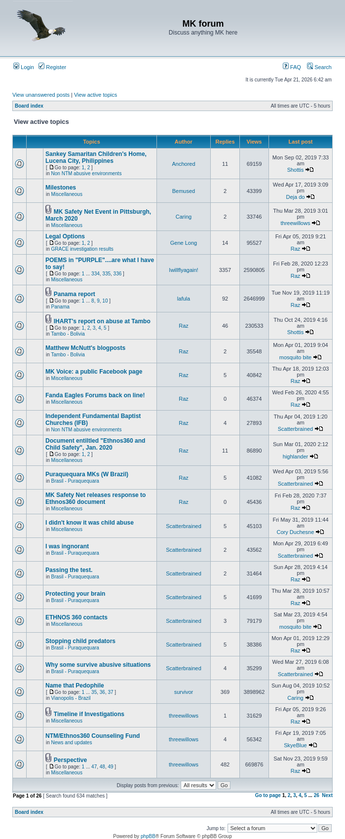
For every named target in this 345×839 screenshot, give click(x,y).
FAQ (292, 67)
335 (106, 273)
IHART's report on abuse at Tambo (102, 321)
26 (316, 795)
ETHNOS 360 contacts (76, 617)
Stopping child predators (80, 641)
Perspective (70, 760)
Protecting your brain (75, 593)
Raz (296, 249)
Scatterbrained (295, 429)
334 (95, 273)
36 (102, 692)
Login (23, 67)
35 (94, 692)
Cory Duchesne (295, 532)
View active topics (95, 95)
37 (110, 692)
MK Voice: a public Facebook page (93, 371)
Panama (60, 306)
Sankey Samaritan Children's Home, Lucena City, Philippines (96, 157)
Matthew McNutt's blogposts (85, 347)
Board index (29, 106)
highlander (295, 456)
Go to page (268, 795)
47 (94, 766)
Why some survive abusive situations (98, 664)
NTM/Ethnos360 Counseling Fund (92, 735)
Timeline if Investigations (89, 714)
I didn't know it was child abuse (89, 522)
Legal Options (65, 236)
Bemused (183, 191)
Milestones (60, 187)
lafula (183, 299)
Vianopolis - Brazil (71, 698)
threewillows (295, 223)
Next (327, 795)
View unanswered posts (41, 95)
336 (118, 273)
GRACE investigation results (82, 249)
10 (105, 301)
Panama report (74, 294)
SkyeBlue (295, 745)
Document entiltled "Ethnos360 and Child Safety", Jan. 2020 (95, 444)
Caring (184, 217)
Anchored (183, 164)
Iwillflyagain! (183, 270)
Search (319, 67)
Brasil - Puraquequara (75, 481)
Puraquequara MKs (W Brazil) (86, 474)
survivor (183, 692)
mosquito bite (295, 357)
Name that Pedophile (74, 685)
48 (102, 766)
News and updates (71, 742)
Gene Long (183, 243)
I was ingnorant (67, 546)
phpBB (148, 836)
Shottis (295, 170)
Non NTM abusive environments (86, 173)
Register (52, 67)
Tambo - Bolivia (67, 334)
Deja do (295, 197)
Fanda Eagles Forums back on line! (95, 395)
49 (110, 766)
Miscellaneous (66, 194)
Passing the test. (68, 570)
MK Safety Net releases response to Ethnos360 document (95, 498)
